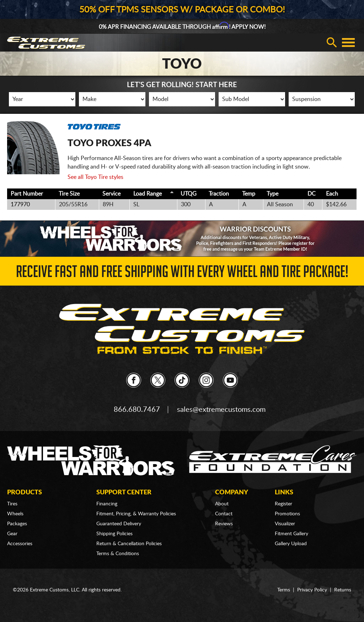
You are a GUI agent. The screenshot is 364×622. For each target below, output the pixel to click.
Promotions (287, 513)
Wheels (15, 513)
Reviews (224, 523)
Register (283, 503)
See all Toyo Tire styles (95, 177)
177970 (20, 204)
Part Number (27, 194)
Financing (106, 503)
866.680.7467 (137, 409)
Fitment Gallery (291, 533)
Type (272, 194)
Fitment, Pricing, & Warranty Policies (136, 513)
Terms (283, 590)
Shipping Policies (114, 533)
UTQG (189, 194)
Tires (12, 503)
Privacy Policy (312, 590)
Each (332, 194)
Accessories (19, 543)
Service (111, 194)
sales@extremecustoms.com (221, 409)
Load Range (147, 194)
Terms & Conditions (117, 553)
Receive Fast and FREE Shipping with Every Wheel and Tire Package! (182, 273)
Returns (342, 590)
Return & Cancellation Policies (129, 543)
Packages (17, 523)
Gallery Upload (291, 543)
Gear (12, 533)
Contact (223, 513)
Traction (219, 194)
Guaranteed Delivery (118, 523)
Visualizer (285, 523)
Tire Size (69, 194)
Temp (248, 194)
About (222, 503)
